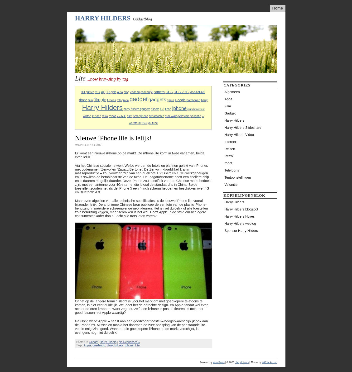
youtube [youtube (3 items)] (153, 123)
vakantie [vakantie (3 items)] (195, 116)
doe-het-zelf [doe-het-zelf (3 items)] (197, 92)
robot (228, 163)
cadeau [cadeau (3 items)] (135, 92)
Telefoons (232, 170)
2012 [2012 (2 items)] (97, 92)
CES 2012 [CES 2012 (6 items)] (181, 92)
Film (228, 106)
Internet (230, 142)
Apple (87, 345)
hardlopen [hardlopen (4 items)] (193, 100)
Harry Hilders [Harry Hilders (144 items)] (102, 107)
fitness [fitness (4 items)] (111, 100)
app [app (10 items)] (104, 92)
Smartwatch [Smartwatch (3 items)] (156, 116)
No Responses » (129, 342)
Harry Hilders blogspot (241, 209)
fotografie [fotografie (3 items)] (123, 100)
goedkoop (98, 345)
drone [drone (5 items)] (83, 100)
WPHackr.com (269, 362)
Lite (137, 345)
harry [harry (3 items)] (204, 100)
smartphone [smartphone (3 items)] (140, 116)
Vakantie (231, 184)
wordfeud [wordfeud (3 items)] (134, 123)
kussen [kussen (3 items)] (96, 116)
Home (277, 8)
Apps (228, 99)
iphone (129, 345)
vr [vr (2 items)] (203, 116)
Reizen (230, 149)
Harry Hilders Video (239, 135)
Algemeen (232, 92)
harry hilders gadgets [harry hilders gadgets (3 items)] (137, 109)
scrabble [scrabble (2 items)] (121, 116)
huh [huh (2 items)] (162, 109)
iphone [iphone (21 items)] (179, 108)
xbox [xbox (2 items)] (144, 123)
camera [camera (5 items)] (159, 92)
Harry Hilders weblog (240, 223)
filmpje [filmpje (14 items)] (100, 99)
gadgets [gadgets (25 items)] (157, 99)
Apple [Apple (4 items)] (112, 92)
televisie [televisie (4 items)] (184, 116)
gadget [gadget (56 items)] (139, 99)
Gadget (93, 342)
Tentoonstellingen (238, 177)
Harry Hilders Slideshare (243, 127)
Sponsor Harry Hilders (241, 231)
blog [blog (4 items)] (127, 92)
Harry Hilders (103, 18)
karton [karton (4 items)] (87, 116)
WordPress (219, 362)
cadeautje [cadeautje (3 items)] (146, 92)
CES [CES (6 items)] (169, 92)
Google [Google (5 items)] (180, 100)
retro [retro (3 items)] (105, 116)
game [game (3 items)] (170, 100)
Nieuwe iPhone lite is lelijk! (113, 138)
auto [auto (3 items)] (120, 92)
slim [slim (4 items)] (129, 116)
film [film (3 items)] (90, 100)
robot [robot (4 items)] (112, 116)
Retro (229, 156)
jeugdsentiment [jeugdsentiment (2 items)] (196, 109)
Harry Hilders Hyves (240, 216)
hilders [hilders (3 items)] (155, 109)
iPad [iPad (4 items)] (168, 109)
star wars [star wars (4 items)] (171, 116)
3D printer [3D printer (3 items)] (87, 92)
